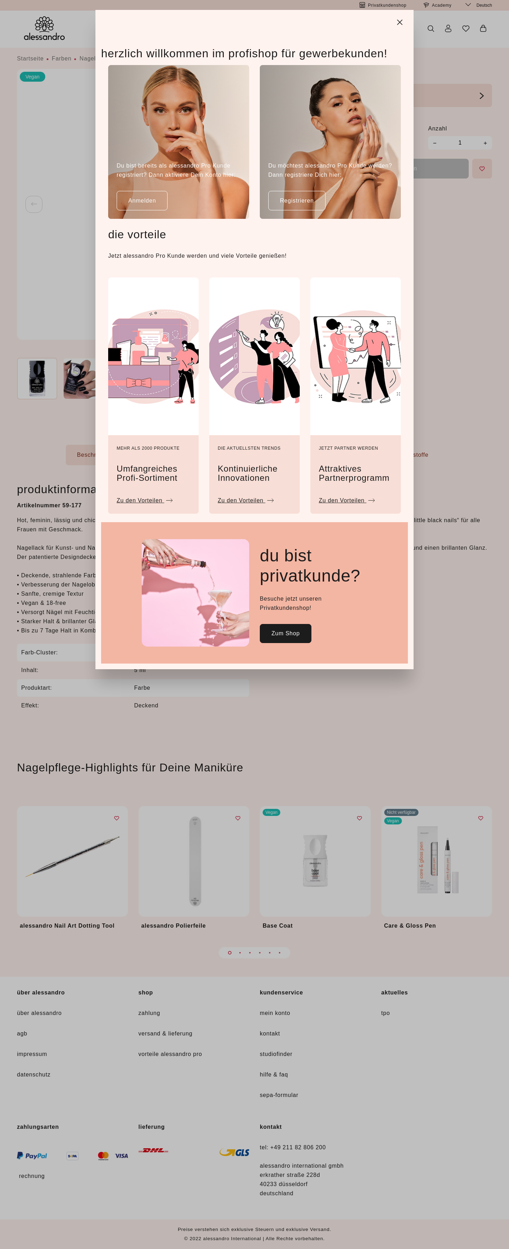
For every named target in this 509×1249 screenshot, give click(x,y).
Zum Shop (285, 633)
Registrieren (297, 201)
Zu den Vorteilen (145, 498)
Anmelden (142, 201)
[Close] (400, 21)
